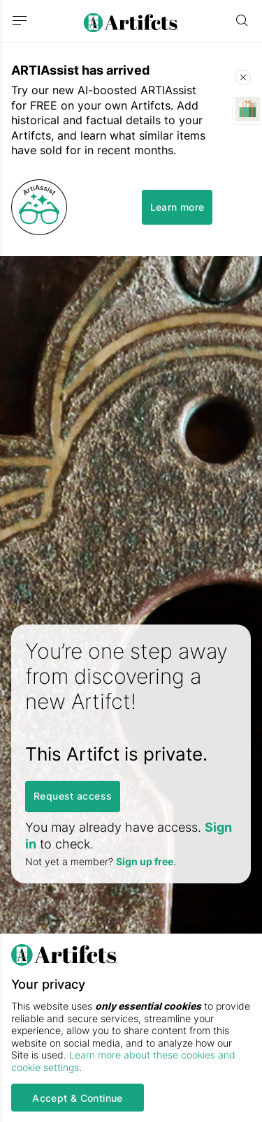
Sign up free (144, 861)
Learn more (177, 207)
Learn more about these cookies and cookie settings (123, 1061)
